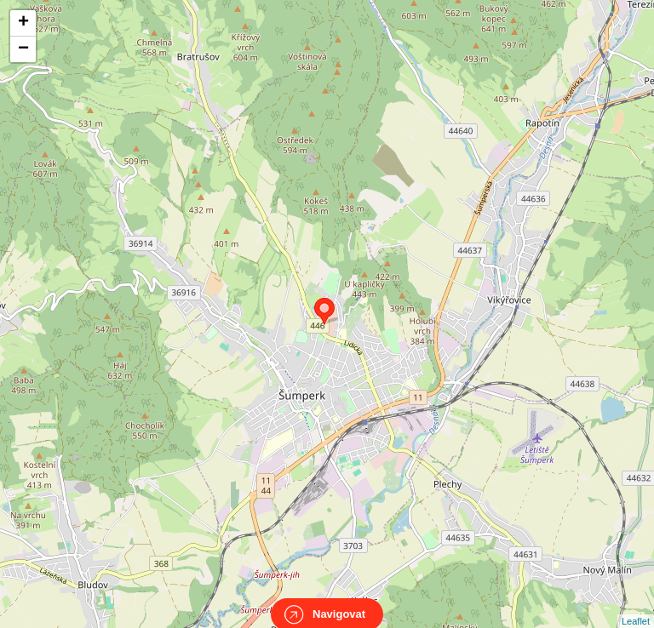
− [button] (23, 49)
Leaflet (636, 606)
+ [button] (23, 23)
